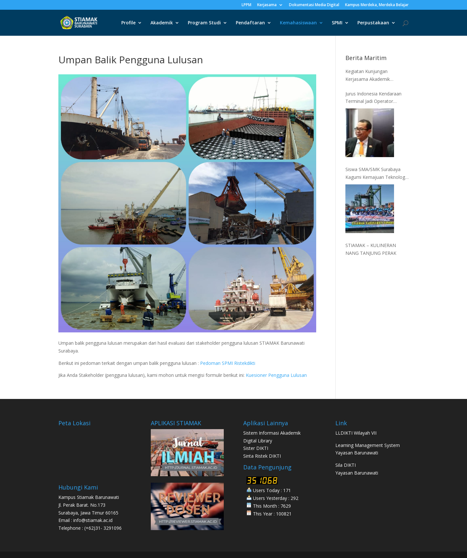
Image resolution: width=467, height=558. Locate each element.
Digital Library (257, 441)
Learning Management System (367, 445)
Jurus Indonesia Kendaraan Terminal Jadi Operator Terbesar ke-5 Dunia (373, 98)
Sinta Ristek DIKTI (262, 456)
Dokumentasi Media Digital (314, 5)
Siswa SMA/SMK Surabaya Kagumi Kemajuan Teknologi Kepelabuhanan (375, 173)
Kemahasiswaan (298, 23)
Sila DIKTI (345, 465)
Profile (128, 23)
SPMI (337, 23)
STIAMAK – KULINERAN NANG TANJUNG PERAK (370, 249)
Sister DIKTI (255, 448)
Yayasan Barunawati (356, 453)
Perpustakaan (373, 23)
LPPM (246, 5)
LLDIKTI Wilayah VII (356, 433)
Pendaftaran (250, 23)
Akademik (161, 23)
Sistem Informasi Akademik (272, 433)
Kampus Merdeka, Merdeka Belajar (377, 5)
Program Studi (204, 23)
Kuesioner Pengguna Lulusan (276, 375)
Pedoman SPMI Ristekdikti (227, 363)
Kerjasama (267, 5)
